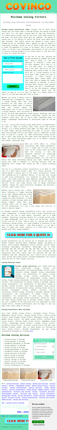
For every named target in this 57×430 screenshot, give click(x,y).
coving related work (18, 300)
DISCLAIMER (51, 12)
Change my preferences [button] (38, 424)
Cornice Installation (17, 389)
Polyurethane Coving (10, 393)
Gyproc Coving (25, 383)
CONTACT (44, 12)
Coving (11, 385)
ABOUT (38, 12)
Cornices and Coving (22, 391)
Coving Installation (18, 387)
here (31, 331)
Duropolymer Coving (9, 395)
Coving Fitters (13, 415)
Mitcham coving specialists (26, 266)
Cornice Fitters (14, 397)
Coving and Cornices (40, 383)
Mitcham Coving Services (15, 335)
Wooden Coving (43, 389)
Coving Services (13, 383)
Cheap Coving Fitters (40, 385)
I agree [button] (34, 421)
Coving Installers (47, 393)
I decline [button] (41, 421)
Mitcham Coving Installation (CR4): (16, 29)
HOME (34, 12)
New (7, 415)
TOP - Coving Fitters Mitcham (13, 403)
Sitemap (3, 415)
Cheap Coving (32, 389)
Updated (20, 415)
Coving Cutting (39, 395)
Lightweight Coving (23, 385)
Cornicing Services (46, 391)
